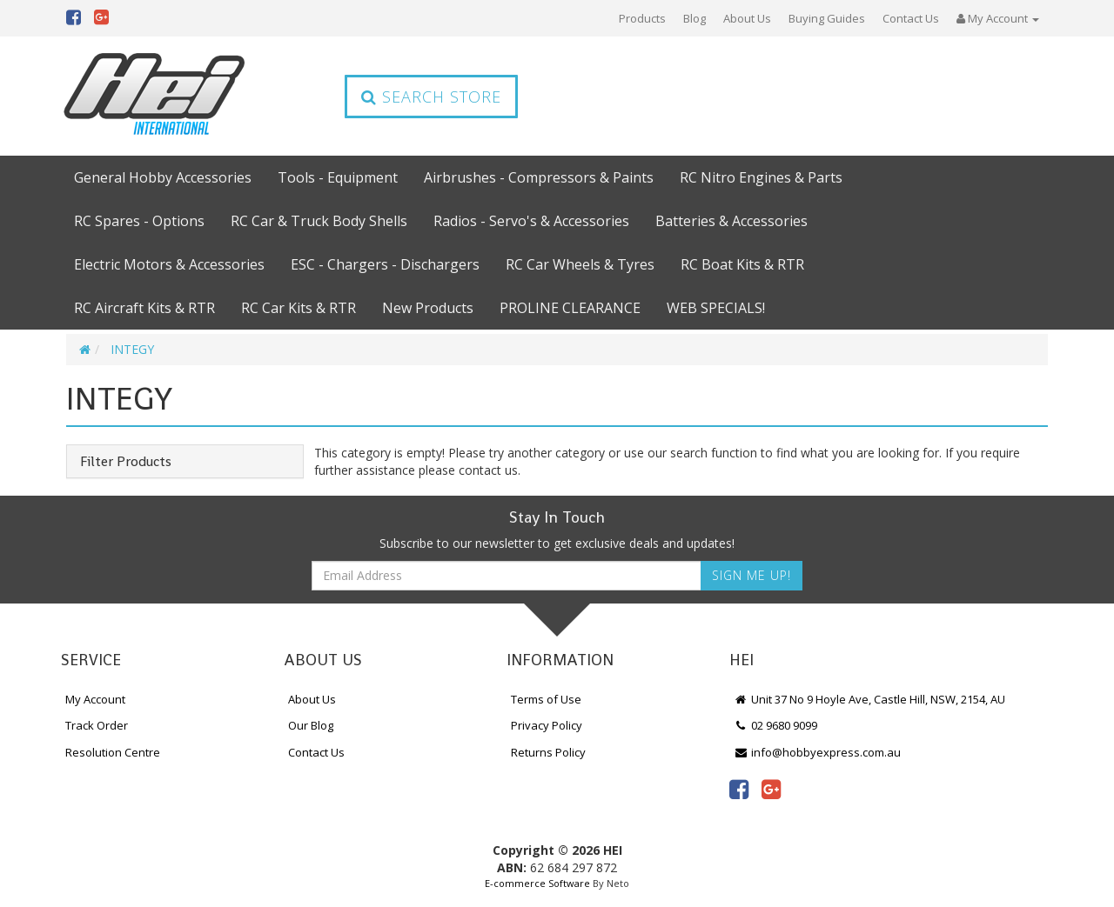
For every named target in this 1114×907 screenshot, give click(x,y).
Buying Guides (827, 18)
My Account (95, 699)
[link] (738, 788)
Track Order (96, 725)
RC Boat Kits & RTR (742, 264)
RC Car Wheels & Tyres (580, 264)
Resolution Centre (112, 752)
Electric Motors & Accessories (169, 264)
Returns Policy (548, 752)
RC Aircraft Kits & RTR (144, 307)
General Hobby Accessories (163, 177)
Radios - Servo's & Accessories (531, 220)
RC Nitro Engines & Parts (761, 177)
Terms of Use (546, 699)
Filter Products (125, 462)
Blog (694, 18)
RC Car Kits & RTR (298, 307)
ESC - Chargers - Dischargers (385, 264)
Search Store (431, 96)
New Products (427, 307)
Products (642, 18)
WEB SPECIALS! (716, 307)
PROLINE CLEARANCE (570, 307)
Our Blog (310, 725)
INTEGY (132, 349)
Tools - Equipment (338, 177)
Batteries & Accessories (731, 220)
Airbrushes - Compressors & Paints (539, 177)
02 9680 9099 (775, 725)
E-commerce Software (537, 883)
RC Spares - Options (139, 220)
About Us (747, 18)
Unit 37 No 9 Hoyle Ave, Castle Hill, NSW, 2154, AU (869, 699)
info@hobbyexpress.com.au (817, 752)
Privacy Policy (546, 725)
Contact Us (910, 18)
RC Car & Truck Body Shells (319, 220)
